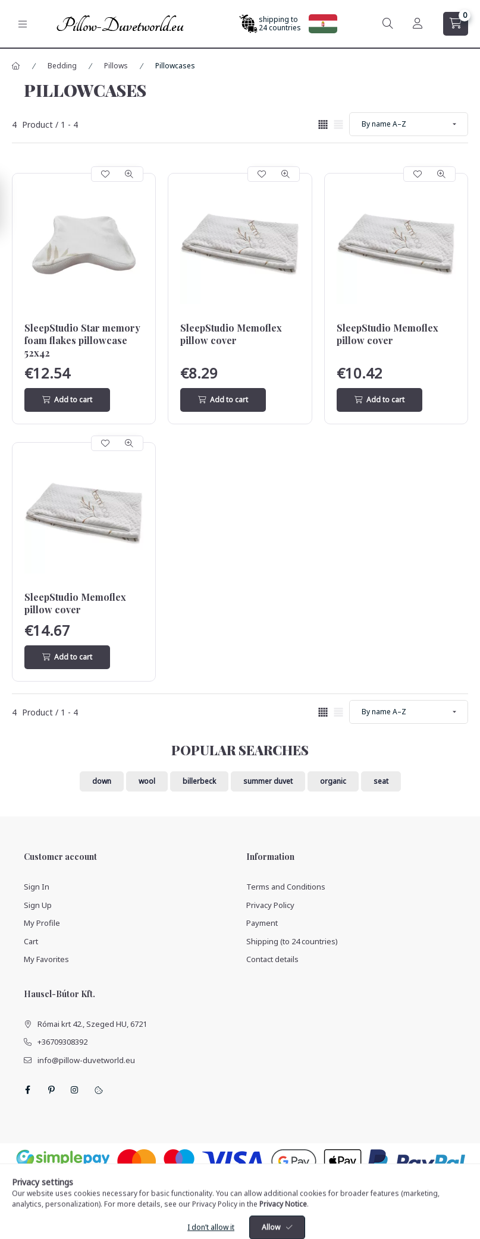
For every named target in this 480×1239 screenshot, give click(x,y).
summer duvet (268, 781)
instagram (75, 1090)
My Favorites (46, 959)
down (101, 781)
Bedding (62, 66)
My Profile (42, 923)
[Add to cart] (67, 400)
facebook (27, 1090)
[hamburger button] (22, 24)
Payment (262, 923)
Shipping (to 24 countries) (292, 941)
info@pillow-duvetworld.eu (86, 1060)
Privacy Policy (270, 905)
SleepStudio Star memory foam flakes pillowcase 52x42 (82, 340)
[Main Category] (16, 66)
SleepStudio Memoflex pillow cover (231, 334)
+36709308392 (62, 1041)
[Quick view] (129, 174)
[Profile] (417, 24)
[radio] (338, 124)
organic (333, 781)
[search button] (388, 24)
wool (147, 781)
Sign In (36, 886)
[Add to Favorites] (105, 174)
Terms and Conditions (285, 886)
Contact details (272, 959)
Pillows (116, 66)
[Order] (408, 124)
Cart (31, 941)
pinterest (51, 1090)
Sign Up (38, 905)
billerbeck (199, 781)
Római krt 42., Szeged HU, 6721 (92, 1024)
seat (381, 781)
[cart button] (455, 24)
